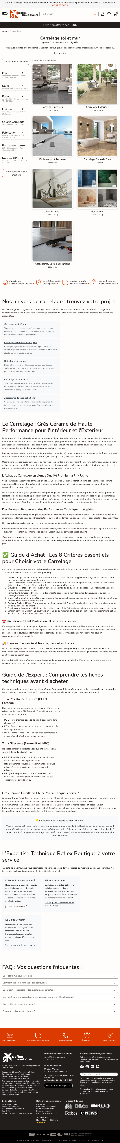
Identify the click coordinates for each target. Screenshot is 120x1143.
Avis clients (42, 1117)
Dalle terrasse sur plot (15, 361)
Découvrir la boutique (56, 1085)
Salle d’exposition (52, 1065)
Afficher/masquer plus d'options (16, 173)
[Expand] (60, 53)
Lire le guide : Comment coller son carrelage (59, 904)
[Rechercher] (69, 14)
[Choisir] (16, 63)
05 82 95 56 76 (60, 5)
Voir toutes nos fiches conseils (20, 945)
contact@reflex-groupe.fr (54, 1057)
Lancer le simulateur (16, 907)
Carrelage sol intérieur (15, 324)
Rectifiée (83, 826)
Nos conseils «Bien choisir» (13, 1109)
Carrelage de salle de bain (17, 379)
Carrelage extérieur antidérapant (20, 342)
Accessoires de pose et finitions (19, 397)
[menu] (5, 14)
